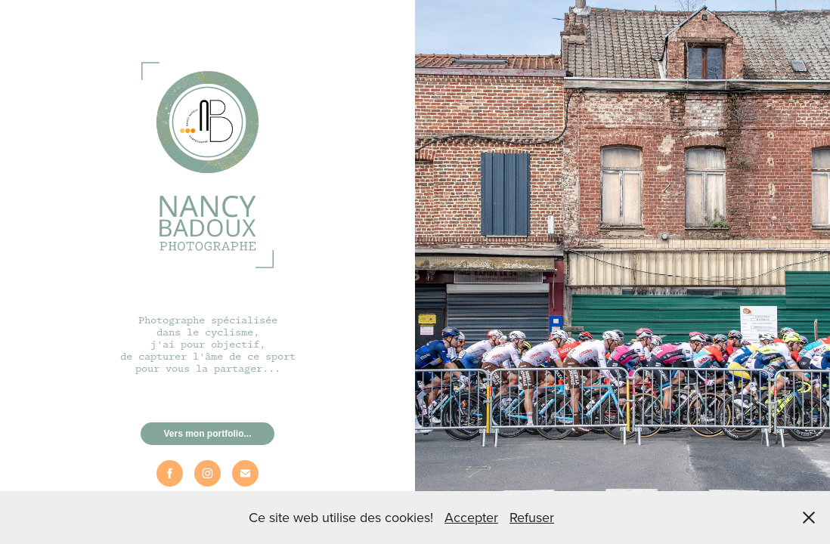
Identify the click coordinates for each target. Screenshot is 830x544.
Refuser (531, 517)
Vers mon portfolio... (207, 433)
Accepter (471, 517)
